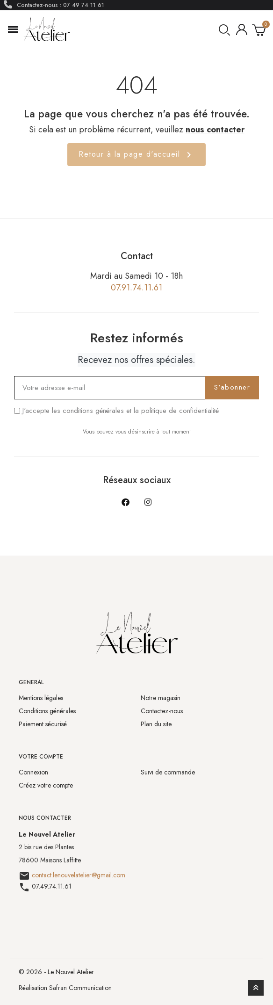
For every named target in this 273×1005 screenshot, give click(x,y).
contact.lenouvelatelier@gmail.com (78, 875)
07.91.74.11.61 (136, 288)
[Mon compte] (242, 29)
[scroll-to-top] (256, 988)
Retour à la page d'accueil (136, 154)
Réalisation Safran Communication (65, 987)
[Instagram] (148, 502)
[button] (13, 29)
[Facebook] (125, 502)
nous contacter (215, 129)
